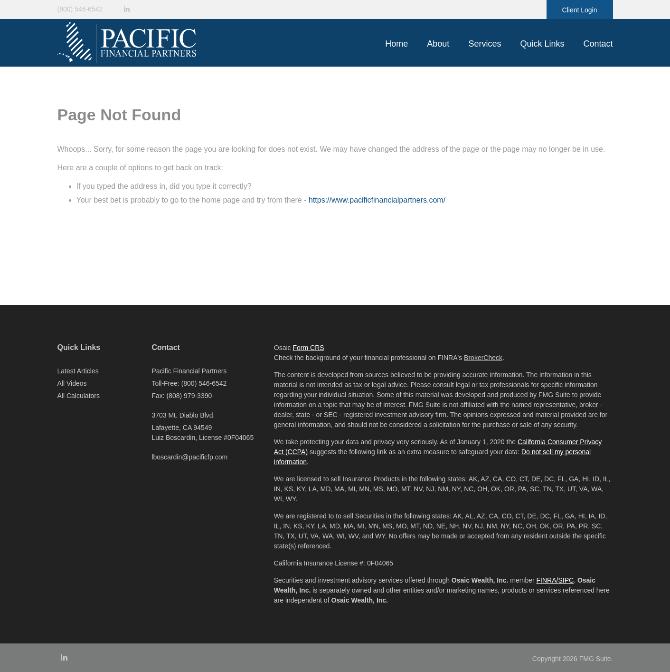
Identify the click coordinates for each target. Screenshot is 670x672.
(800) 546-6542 (80, 9)
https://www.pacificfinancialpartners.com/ (377, 200)
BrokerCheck (483, 357)
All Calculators (78, 395)
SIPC (566, 580)
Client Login (579, 10)
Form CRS (308, 347)
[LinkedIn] (127, 9)
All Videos (72, 383)
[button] (438, 43)
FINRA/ (547, 580)
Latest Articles (78, 371)
